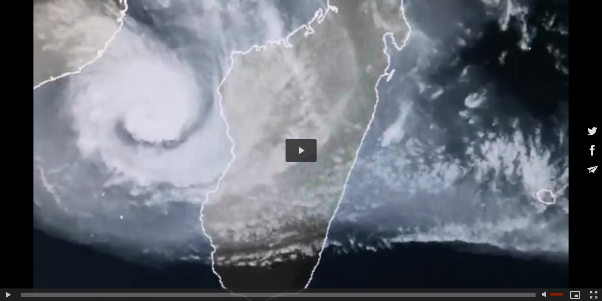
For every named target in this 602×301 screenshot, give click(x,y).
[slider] (278, 295)
